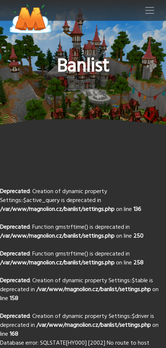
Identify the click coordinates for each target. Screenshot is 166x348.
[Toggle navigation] (149, 10)
